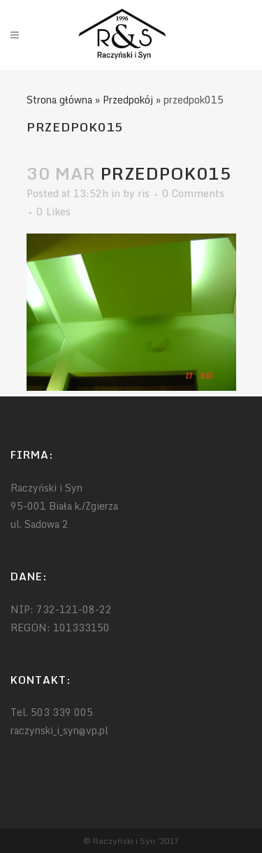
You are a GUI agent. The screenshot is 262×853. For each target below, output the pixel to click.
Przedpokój (128, 100)
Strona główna (59, 100)
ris (144, 193)
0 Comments (193, 193)
